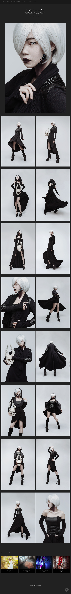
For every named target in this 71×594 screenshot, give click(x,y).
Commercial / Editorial (15, 1)
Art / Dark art (29, 1)
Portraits (23, 1)
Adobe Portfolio (38, 585)
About (9, 3)
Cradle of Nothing (5, 1)
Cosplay (35, 1)
